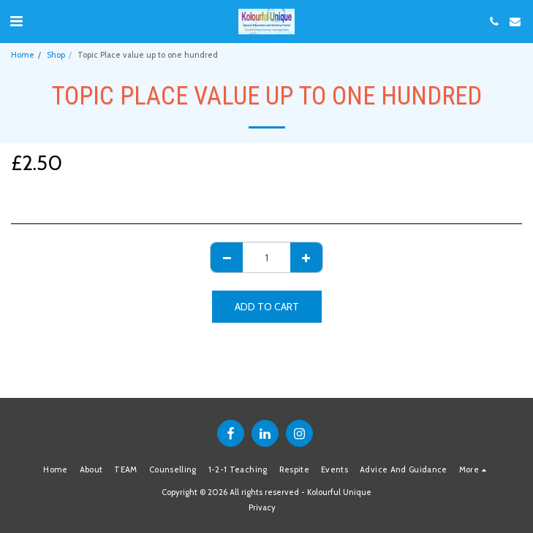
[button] (16, 21)
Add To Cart (267, 306)
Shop (56, 55)
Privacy (262, 507)
